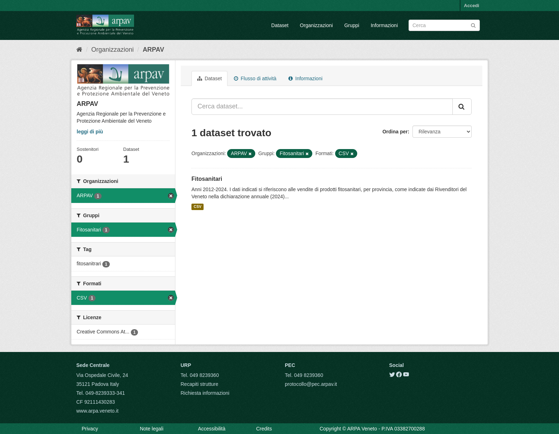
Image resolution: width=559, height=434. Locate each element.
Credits (264, 429)
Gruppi (351, 25)
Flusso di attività (255, 78)
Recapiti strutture (200, 384)
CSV (197, 207)
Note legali (151, 429)
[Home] (79, 49)
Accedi (471, 5)
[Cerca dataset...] (322, 106)
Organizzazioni (316, 25)
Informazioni (384, 25)
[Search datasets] (444, 25)
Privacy (90, 429)
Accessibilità (211, 429)
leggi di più (90, 131)
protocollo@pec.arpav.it (311, 384)
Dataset (279, 25)
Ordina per (395, 131)
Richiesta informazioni (205, 393)
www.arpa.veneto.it (97, 411)
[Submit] (473, 25)
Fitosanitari (206, 179)
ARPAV (153, 49)
